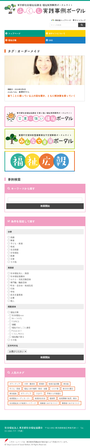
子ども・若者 (15, 388)
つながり (39, 393)
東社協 (66, 383)
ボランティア (15, 383)
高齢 (11, 237)
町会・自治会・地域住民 (20, 285)
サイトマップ (80, 20)
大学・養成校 (29, 383)
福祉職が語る (16, 336)
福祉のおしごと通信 (19, 327)
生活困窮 (13, 249)
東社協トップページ (63, 20)
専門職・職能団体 (17, 282)
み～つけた (15, 318)
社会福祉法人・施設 (18, 273)
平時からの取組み (54, 393)
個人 (11, 300)
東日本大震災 (68, 388)
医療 (11, 255)
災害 (11, 258)
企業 (11, 297)
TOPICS (14, 321)
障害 (11, 240)
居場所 (41, 383)
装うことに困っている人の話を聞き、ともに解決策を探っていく (42, 95)
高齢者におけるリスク (49, 403)
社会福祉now (16, 315)
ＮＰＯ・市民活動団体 (19, 279)
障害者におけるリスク (70, 403)
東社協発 (13, 393)
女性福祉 (13, 252)
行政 (11, 288)
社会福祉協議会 (16, 276)
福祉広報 (13, 312)
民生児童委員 (15, 294)
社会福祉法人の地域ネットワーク (23, 403)
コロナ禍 (54, 388)
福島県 (52, 398)
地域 (11, 246)
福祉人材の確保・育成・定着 (35, 388)
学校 (11, 291)
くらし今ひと (16, 333)
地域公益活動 (54, 383)
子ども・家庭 (15, 243)
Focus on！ (15, 330)
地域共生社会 (40, 398)
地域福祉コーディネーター (20, 398)
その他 (12, 261)
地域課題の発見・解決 (68, 398)
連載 (12, 324)
